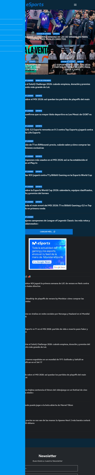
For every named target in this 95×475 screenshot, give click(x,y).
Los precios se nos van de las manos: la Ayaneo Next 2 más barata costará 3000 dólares (56, 421)
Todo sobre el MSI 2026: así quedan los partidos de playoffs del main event (54, 101)
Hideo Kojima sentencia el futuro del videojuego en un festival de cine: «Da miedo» (54, 391)
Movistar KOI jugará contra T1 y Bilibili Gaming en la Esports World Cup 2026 (55, 177)
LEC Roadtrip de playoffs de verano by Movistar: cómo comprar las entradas (24, 67)
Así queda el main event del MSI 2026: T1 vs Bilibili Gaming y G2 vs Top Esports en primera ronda (55, 207)
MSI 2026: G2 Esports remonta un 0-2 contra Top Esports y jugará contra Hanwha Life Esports (56, 131)
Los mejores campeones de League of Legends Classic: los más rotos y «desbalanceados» (54, 222)
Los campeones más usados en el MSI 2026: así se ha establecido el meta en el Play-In (53, 161)
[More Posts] (47, 232)
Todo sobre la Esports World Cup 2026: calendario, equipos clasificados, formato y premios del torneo (56, 192)
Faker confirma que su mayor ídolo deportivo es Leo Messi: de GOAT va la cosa (55, 116)
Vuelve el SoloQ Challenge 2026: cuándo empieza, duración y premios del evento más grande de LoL (54, 85)
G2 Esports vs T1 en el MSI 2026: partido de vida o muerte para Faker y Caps (72, 67)
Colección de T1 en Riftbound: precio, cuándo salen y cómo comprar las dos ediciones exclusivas (54, 146)
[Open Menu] (75, 5)
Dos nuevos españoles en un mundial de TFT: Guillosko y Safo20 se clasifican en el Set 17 (52, 361)
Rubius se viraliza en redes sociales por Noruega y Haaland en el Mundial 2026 (56, 315)
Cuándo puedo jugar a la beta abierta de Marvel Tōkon (47, 405)
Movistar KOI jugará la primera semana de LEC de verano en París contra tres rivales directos (48, 38)
